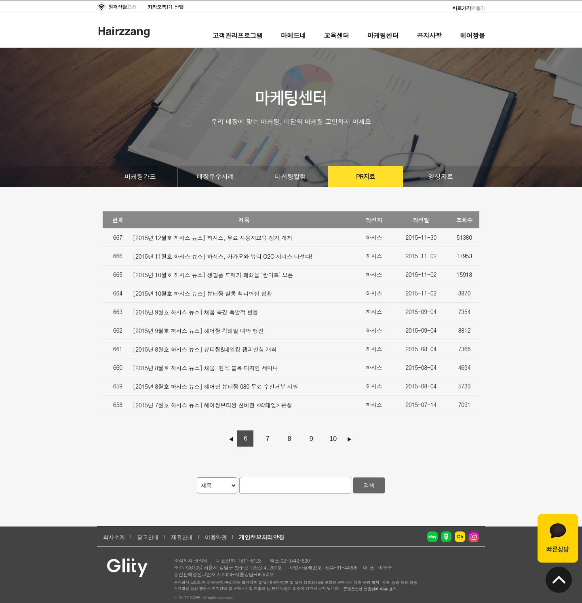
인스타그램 (473, 536)
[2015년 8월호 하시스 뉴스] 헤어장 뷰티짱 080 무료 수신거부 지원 (215, 386)
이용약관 (216, 537)
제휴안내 (182, 537)
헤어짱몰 (472, 35)
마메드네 (293, 35)
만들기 (469, 7)
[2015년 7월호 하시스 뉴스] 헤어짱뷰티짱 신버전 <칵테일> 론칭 (212, 405)
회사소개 (114, 537)
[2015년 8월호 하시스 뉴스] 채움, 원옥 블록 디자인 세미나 (205, 368)
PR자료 (365, 176)
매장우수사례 (215, 176)
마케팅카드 (140, 176)
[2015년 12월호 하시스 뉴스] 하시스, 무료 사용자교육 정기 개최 (212, 238)
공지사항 (429, 35)
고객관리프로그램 (238, 35)
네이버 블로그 (432, 536)
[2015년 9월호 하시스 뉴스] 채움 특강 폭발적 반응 (195, 312)
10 (333, 438)
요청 (122, 6)
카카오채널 (460, 536)
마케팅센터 (383, 35)
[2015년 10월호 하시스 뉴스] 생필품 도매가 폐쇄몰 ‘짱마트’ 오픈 (213, 275)
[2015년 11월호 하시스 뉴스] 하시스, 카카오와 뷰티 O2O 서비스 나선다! (222, 256)
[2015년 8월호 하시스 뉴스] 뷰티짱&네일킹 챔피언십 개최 (205, 349)
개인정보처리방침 (261, 537)
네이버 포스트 (446, 536)
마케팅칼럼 (290, 176)
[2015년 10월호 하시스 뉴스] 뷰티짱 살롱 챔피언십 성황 (202, 293)
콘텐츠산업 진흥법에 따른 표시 (369, 589)
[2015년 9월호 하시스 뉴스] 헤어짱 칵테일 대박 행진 (198, 331)
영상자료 (440, 176)
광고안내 (148, 537)
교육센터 (336, 35)
